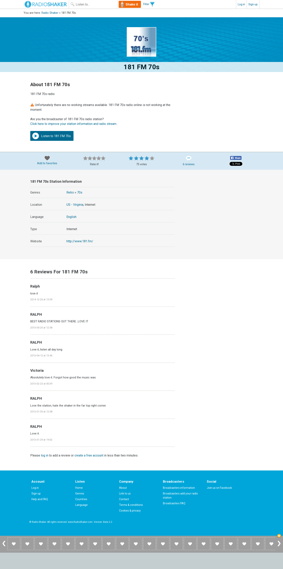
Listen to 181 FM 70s (51, 136)
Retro (70, 192)
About (123, 487)
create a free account (88, 455)
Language (81, 504)
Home (79, 487)
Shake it (132, 4)
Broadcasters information (179, 487)
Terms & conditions (131, 504)
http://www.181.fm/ (79, 241)
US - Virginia (74, 205)
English (71, 217)
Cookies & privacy (130, 510)
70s (79, 192)
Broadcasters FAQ (174, 503)
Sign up (253, 4)
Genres (79, 493)
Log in (241, 4)
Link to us (125, 493)
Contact (124, 499)
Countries (81, 499)
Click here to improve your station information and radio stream (73, 124)
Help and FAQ (39, 499)
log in (44, 455)
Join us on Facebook (219, 487)
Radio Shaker (49, 13)
